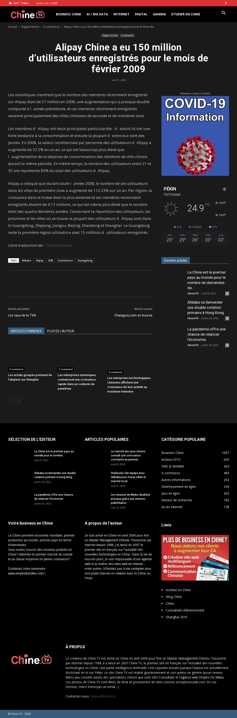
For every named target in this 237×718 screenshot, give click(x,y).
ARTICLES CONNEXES (26, 331)
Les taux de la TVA (22, 315)
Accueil (12, 27)
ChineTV (192, 293)
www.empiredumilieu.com (26, 573)
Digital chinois (30, 27)
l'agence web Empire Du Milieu (201, 677)
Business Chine (68, 14)
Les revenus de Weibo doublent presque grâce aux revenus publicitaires (130, 498)
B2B (50, 260)
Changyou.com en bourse (133, 315)
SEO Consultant (163, 677)
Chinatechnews (58, 245)
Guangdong (85, 260)
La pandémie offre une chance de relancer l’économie (206, 334)
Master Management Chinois (109, 540)
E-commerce (52, 27)
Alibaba (26, 260)
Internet (121, 14)
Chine (170, 603)
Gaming (159, 14)
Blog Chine (174, 597)
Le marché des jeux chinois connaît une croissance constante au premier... (128, 455)
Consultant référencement (185, 610)
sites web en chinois (128, 564)
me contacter (135, 568)
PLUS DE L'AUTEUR (60, 331)
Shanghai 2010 (176, 617)
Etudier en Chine (185, 14)
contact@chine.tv (102, 696)
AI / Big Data (97, 14)
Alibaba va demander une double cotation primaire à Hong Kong (205, 307)
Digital (141, 14)
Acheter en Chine (178, 590)
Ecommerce (65, 260)
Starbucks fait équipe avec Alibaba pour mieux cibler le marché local (128, 477)
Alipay (40, 260)
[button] (223, 13)
